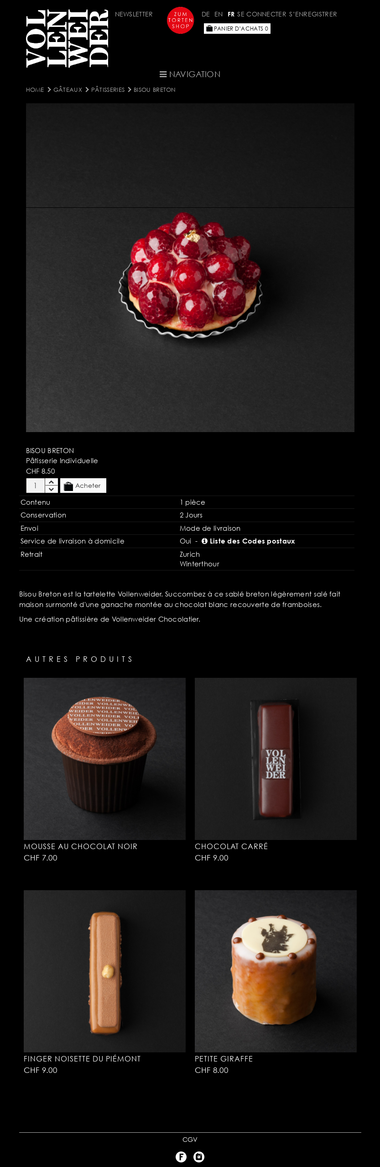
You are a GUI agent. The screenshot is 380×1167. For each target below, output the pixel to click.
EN (218, 14)
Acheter (82, 486)
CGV (190, 1139)
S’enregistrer (313, 14)
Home (35, 89)
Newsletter (134, 14)
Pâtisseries (108, 89)
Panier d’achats (237, 28)
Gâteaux (67, 89)
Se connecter (261, 14)
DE (206, 14)
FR (231, 14)
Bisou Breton (155, 89)
